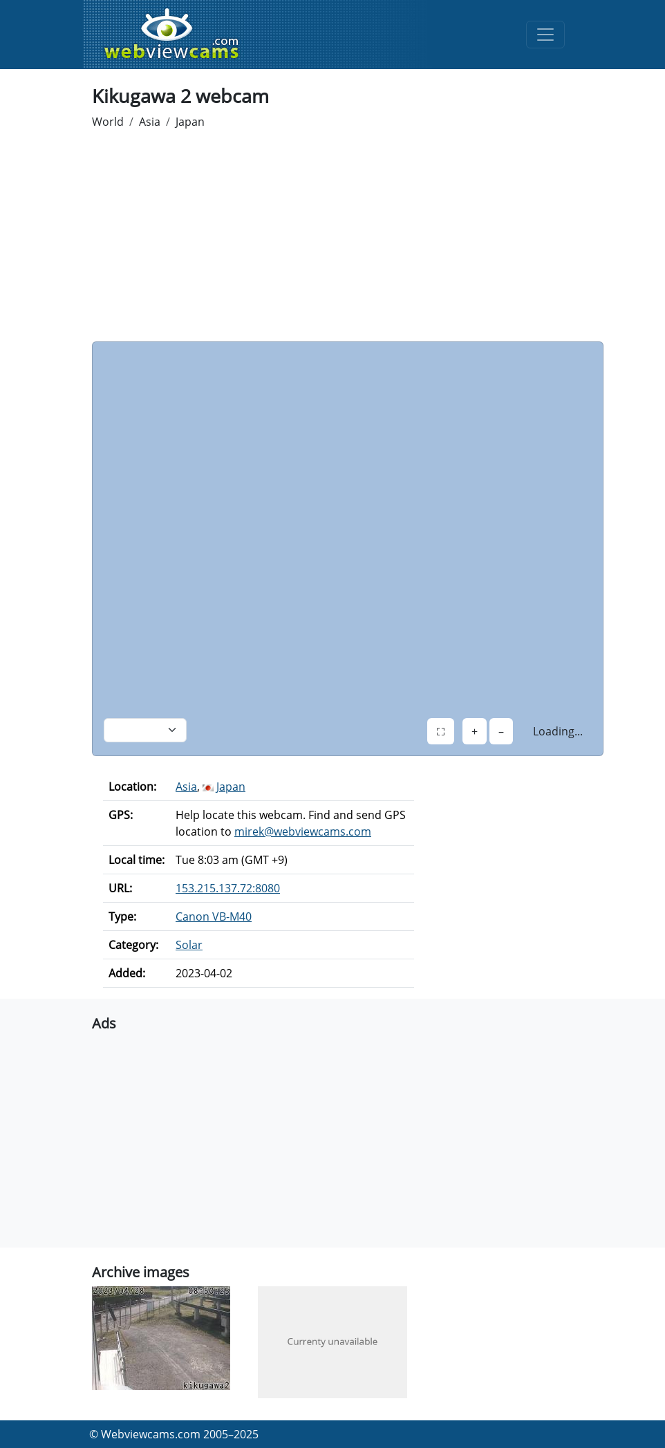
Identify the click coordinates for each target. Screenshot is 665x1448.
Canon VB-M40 (214, 916)
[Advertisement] (332, 238)
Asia (149, 121)
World (108, 121)
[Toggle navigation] (545, 34)
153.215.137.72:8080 (228, 888)
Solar (189, 944)
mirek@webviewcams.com (302, 831)
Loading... (558, 731)
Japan (190, 121)
